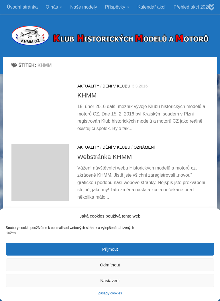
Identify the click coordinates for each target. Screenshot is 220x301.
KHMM (87, 95)
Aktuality (88, 86)
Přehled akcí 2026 (192, 7)
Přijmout (110, 249)
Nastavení (110, 281)
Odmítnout (110, 265)
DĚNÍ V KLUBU (116, 86)
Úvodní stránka (22, 7)
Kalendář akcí (152, 7)
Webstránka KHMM (104, 156)
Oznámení (144, 147)
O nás (52, 7)
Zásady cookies (110, 294)
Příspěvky (115, 7)
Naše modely (83, 7)
